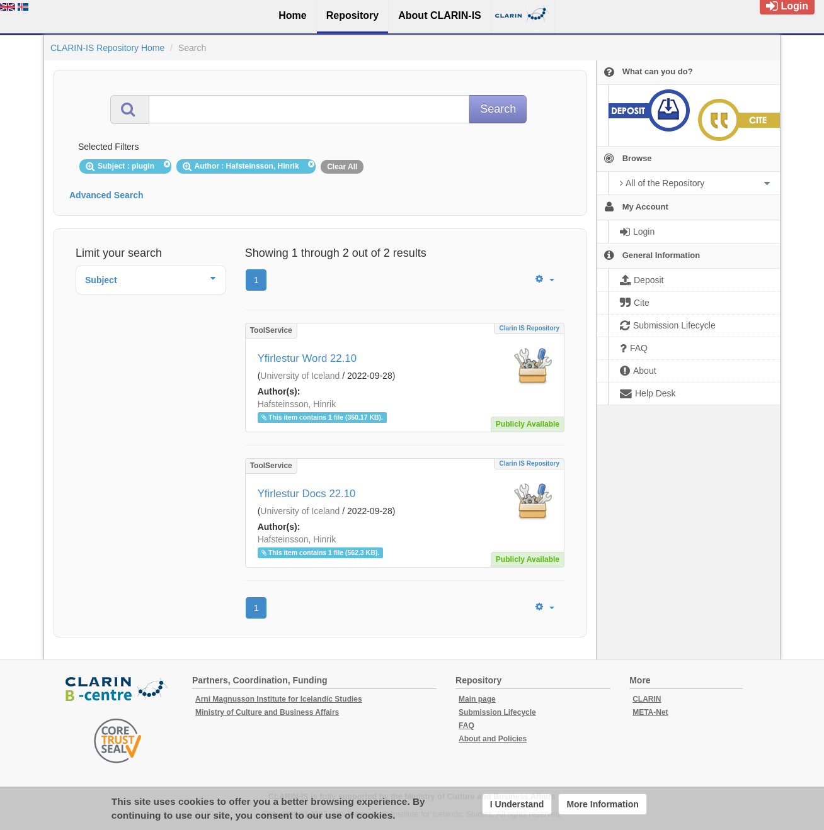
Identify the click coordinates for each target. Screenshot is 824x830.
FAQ (466, 725)
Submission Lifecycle (497, 712)
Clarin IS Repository (529, 328)
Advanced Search (106, 195)
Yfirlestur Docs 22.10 (307, 494)
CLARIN (646, 699)
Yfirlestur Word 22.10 (307, 358)
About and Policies (493, 738)
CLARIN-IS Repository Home (107, 48)
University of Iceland (300, 376)
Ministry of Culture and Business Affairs (267, 712)
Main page (477, 699)
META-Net (650, 712)
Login (787, 6)
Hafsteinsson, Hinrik (297, 404)
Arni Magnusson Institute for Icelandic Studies (278, 699)
